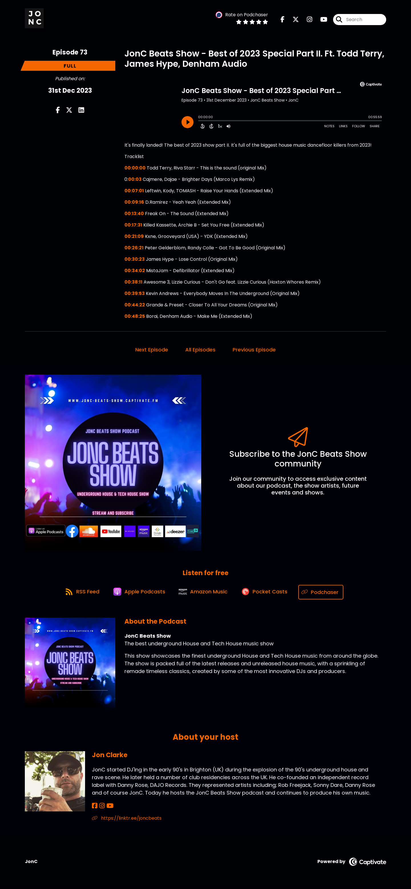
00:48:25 (134, 317)
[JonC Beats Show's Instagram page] (306, 19)
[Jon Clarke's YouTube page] (108, 806)
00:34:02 (134, 271)
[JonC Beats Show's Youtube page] (320, 19)
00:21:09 (134, 237)
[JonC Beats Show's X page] (292, 19)
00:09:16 (134, 202)
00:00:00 (135, 168)
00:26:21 (134, 248)
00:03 (135, 180)
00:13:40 (134, 214)
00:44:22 (134, 305)
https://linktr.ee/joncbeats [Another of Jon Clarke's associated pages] (127, 819)
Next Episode (151, 350)
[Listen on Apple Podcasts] (138, 592)
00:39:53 (134, 294)
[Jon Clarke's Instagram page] (101, 806)
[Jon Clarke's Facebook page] (94, 806)
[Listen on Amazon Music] (204, 592)
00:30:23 (134, 259)
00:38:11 (133, 282)
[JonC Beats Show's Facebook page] (283, 19)
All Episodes (200, 350)
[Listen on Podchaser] (323, 592)
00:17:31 (133, 225)
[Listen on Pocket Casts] (267, 592)
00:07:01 (134, 191)
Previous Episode (254, 350)
